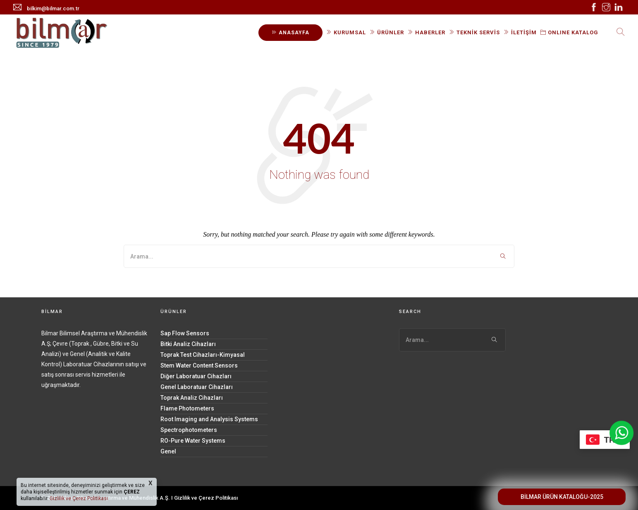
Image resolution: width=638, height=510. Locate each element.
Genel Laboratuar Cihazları (196, 387)
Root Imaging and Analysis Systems (209, 419)
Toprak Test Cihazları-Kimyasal (202, 354)
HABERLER (426, 32)
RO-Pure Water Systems (192, 440)
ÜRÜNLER (387, 32)
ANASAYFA (290, 33)
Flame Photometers (187, 408)
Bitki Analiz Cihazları (188, 344)
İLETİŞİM (520, 32)
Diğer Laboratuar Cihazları (196, 376)
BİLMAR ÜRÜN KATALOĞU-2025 (562, 496)
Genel (168, 451)
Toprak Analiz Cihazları (191, 397)
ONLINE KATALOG (569, 32)
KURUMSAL (346, 32)
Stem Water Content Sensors (199, 365)
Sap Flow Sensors (184, 333)
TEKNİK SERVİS (474, 32)
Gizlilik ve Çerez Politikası (206, 498)
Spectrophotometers (188, 430)
